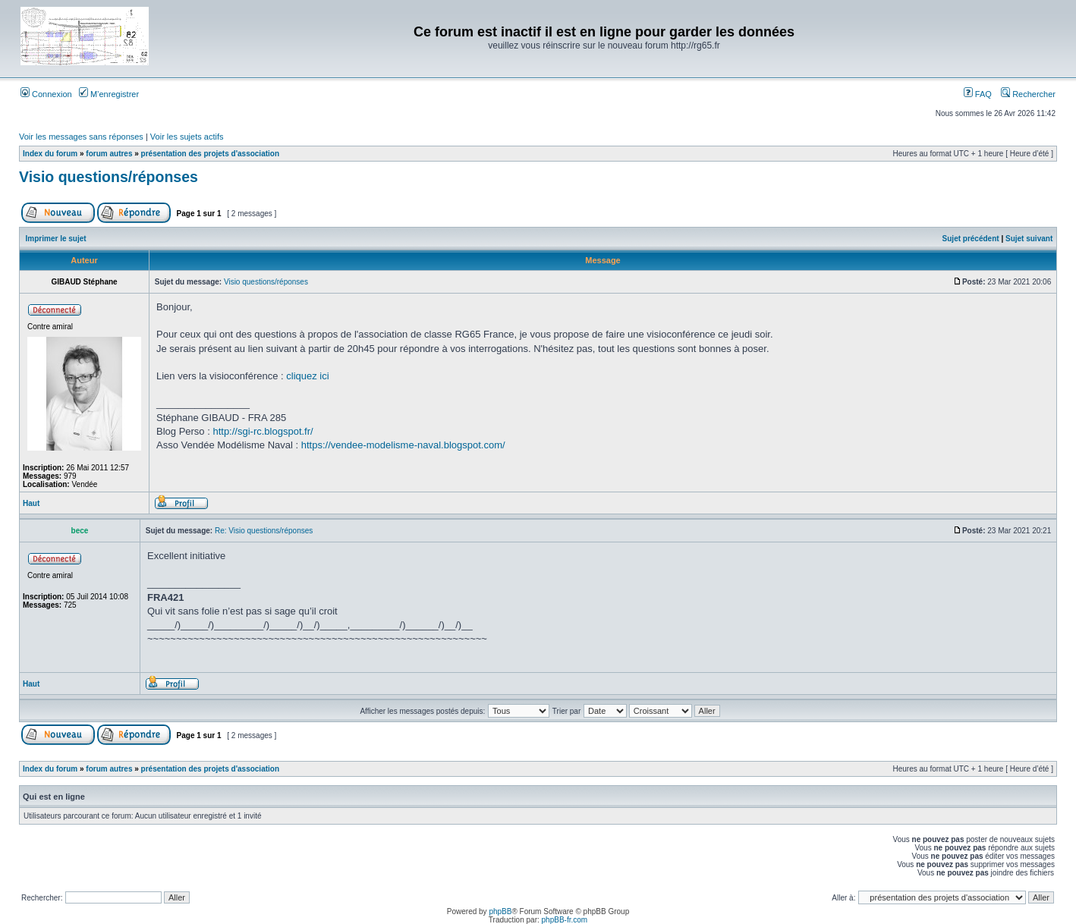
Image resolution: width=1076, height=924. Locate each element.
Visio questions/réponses (108, 176)
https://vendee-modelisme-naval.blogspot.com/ (403, 445)
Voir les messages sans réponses (81, 136)
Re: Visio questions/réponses (264, 530)
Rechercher (1028, 94)
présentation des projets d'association (210, 153)
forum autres (109, 153)
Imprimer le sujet (56, 238)
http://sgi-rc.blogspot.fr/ (262, 431)
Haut (31, 503)
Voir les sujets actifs (187, 136)
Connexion (46, 94)
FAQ (978, 94)
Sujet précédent (970, 238)
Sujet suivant (1028, 238)
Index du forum (50, 153)
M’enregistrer (109, 94)
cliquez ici (307, 376)
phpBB (500, 911)
